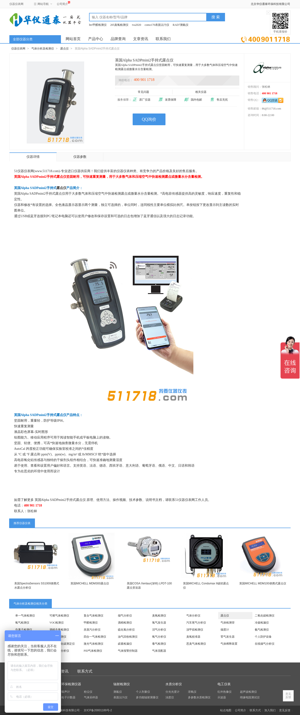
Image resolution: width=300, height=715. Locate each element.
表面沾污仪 (120, 697)
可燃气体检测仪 (59, 615)
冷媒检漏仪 (262, 622)
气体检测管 (228, 622)
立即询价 (265, 38)
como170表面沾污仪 (157, 24)
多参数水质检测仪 (199, 697)
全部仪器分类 (23, 39)
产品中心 (95, 39)
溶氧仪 (192, 691)
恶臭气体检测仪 (196, 643)
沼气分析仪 (159, 629)
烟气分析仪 (125, 615)
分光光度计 (172, 691)
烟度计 (225, 629)
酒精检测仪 (125, 622)
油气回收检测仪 (128, 636)
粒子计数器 (68, 697)
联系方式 (84, 671)
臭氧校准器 (193, 636)
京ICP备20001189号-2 (98, 710)
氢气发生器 (159, 622)
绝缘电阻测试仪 (250, 697)
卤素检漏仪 (125, 643)
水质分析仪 (173, 684)
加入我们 (270, 710)
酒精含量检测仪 (59, 629)
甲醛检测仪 (91, 622)
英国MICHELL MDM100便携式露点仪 (262, 583)
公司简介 (62, 3)
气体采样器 (91, 697)
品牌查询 (118, 39)
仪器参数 (79, 157)
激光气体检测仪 (93, 643)
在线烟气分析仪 (264, 643)
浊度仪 (169, 697)
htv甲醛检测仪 (98, 24)
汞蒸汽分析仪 (92, 629)
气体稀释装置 (229, 643)
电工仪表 (224, 684)
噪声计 (65, 691)
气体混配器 (159, 650)
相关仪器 (201, 92)
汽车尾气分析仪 (196, 622)
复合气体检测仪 (93, 615)
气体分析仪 (193, 615)
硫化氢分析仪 (126, 629)
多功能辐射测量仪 (147, 697)
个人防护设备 (263, 636)
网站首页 (73, 39)
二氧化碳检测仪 (264, 615)
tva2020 (136, 24)
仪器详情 (33, 157)
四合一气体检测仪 (95, 636)
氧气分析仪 (159, 636)
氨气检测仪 (262, 629)
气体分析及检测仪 (42, 48)
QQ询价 (149, 119)
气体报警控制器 (128, 650)
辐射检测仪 (121, 684)
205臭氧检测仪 (119, 24)
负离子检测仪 (23, 629)
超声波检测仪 (248, 691)
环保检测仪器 (71, 684)
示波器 (222, 697)
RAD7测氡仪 (180, 24)
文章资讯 (140, 39)
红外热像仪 (225, 691)
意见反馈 (284, 710)
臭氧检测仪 (159, 615)
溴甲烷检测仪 (194, 629)
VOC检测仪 (56, 622)
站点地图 (225, 710)
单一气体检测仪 (25, 615)
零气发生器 (228, 636)
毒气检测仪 (159, 643)
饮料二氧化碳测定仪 (62, 643)
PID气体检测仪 (93, 650)
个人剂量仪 (143, 691)
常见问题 (144, 92)
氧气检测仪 (22, 622)
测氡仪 (117, 691)
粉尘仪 (88, 691)
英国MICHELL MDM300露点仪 (90, 583)
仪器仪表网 (16, 4)
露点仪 (64, 48)
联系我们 (163, 39)
